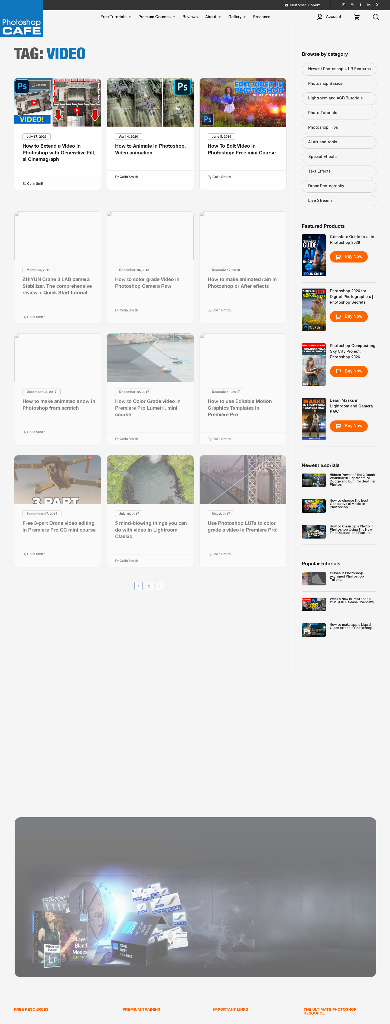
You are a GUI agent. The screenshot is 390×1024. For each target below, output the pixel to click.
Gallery (234, 17)
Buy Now (348, 257)
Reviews (190, 17)
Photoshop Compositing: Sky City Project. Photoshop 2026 (353, 351)
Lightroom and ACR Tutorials (335, 98)
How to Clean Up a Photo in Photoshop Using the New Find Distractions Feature (351, 529)
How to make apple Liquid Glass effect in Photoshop (351, 626)
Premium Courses (154, 17)
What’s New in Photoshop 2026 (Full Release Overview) (352, 601)
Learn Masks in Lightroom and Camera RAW (351, 406)
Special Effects (322, 157)
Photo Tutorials (322, 113)
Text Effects (319, 171)
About (210, 17)
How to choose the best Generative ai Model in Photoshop (349, 504)
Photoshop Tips (323, 127)
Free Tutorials (113, 17)
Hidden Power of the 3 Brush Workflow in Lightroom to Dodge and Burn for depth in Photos (352, 480)
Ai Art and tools (322, 142)
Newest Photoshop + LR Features (339, 69)
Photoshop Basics (325, 84)
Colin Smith (36, 183)
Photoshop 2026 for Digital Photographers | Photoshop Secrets (351, 297)
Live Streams (320, 201)
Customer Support (302, 5)
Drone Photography (326, 186)
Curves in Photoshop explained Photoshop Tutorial (347, 576)
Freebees (261, 17)
